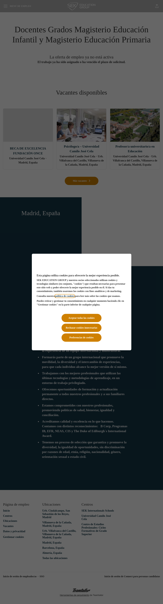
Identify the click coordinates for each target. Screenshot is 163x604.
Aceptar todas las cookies (81, 318)
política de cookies (64, 296)
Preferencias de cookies (81, 337)
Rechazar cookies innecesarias (81, 327)
